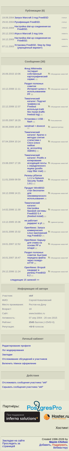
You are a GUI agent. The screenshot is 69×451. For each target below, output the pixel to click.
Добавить (45, 444)
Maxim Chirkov (58, 442)
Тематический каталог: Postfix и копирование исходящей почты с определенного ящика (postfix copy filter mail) (35, 163)
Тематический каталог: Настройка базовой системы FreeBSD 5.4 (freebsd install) (35, 209)
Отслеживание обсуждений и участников (24, 359)
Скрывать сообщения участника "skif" (22, 387)
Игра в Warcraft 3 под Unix (29, 33)
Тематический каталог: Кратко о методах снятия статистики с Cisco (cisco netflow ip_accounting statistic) (35, 141)
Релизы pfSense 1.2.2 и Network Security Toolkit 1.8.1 (34, 179)
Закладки (7, 354)
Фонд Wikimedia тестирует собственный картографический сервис (36, 73)
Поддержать (59, 444)
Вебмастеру (60, 447)
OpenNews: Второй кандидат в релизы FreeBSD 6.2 (35, 271)
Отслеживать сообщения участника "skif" (24, 382)
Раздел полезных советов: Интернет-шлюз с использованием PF (35, 88)
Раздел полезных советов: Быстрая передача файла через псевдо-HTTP (35, 257)
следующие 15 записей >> (24, 279)
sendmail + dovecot (34, 126)
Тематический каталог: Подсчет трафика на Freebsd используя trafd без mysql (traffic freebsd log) (35, 106)
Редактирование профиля (16, 345)
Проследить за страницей (11, 445)
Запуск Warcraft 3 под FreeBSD (31, 17)
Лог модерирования (13, 350)
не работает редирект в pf (33, 222)
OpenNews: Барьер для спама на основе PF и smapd (35, 244)
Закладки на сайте (13, 440)
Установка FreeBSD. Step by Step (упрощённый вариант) (33, 46)
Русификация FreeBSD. (27, 22)
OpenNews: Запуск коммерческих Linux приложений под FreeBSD (35, 231)
